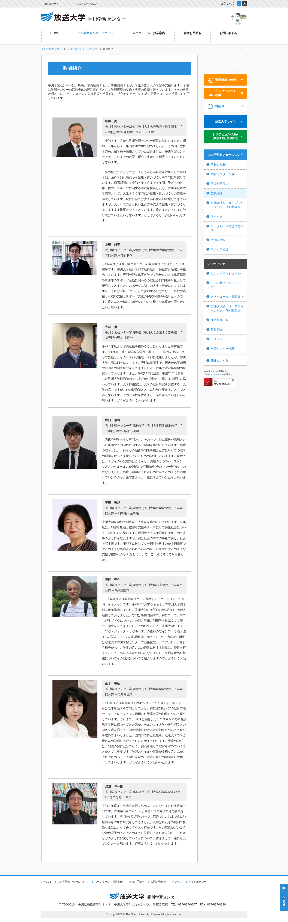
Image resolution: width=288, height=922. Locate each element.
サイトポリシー (197, 881)
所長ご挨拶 (218, 164)
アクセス (217, 216)
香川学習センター (51, 48)
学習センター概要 (223, 174)
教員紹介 (217, 193)
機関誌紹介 (218, 240)
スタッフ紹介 (220, 249)
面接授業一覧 (220, 320)
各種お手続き (136, 881)
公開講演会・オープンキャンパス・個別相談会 (227, 205)
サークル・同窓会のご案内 (227, 228)
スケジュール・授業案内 (227, 296)
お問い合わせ (158, 881)
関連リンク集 (220, 360)
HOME (47, 881)
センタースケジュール (226, 273)
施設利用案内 (220, 183)
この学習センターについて (82, 48)
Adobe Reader (213, 374)
